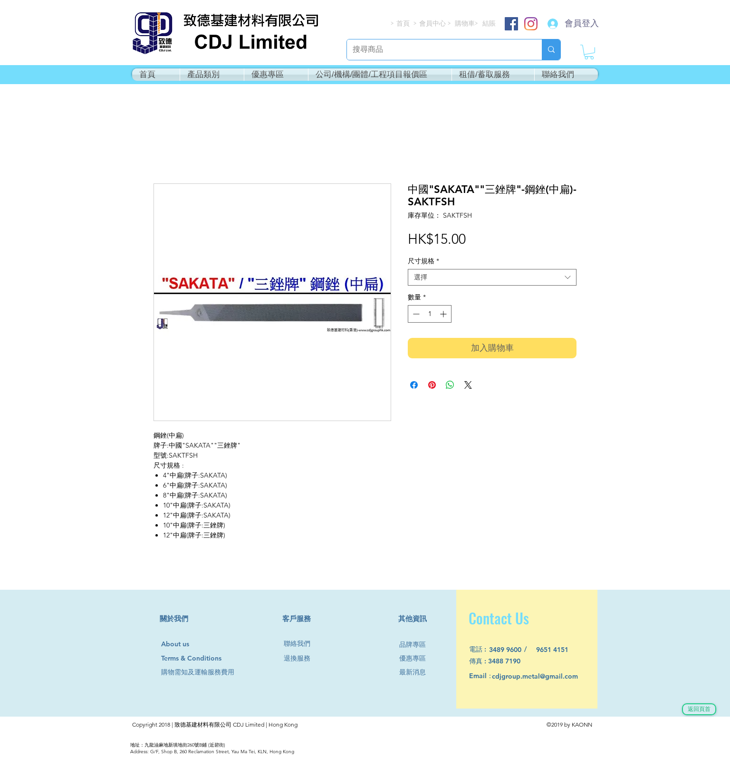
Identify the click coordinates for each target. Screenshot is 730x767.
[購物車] (465, 23)
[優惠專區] (416, 658)
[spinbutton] (429, 314)
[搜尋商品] (437, 49)
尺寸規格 (423, 261)
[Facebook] (511, 23)
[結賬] (489, 23)
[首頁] (403, 23)
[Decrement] (415, 314)
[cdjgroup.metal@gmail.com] (547, 676)
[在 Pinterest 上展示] (432, 385)
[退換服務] (301, 658)
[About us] (179, 644)
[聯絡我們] (301, 643)
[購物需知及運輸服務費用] (208, 672)
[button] (589, 52)
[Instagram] (531, 23)
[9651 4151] (557, 649)
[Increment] (444, 314)
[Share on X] (468, 385)
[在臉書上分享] (414, 385)
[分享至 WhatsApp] (450, 385)
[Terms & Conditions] (200, 658)
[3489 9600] (510, 649)
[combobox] (492, 277)
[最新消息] (416, 672)
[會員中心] (433, 23)
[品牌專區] (416, 644)
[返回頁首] (699, 709)
